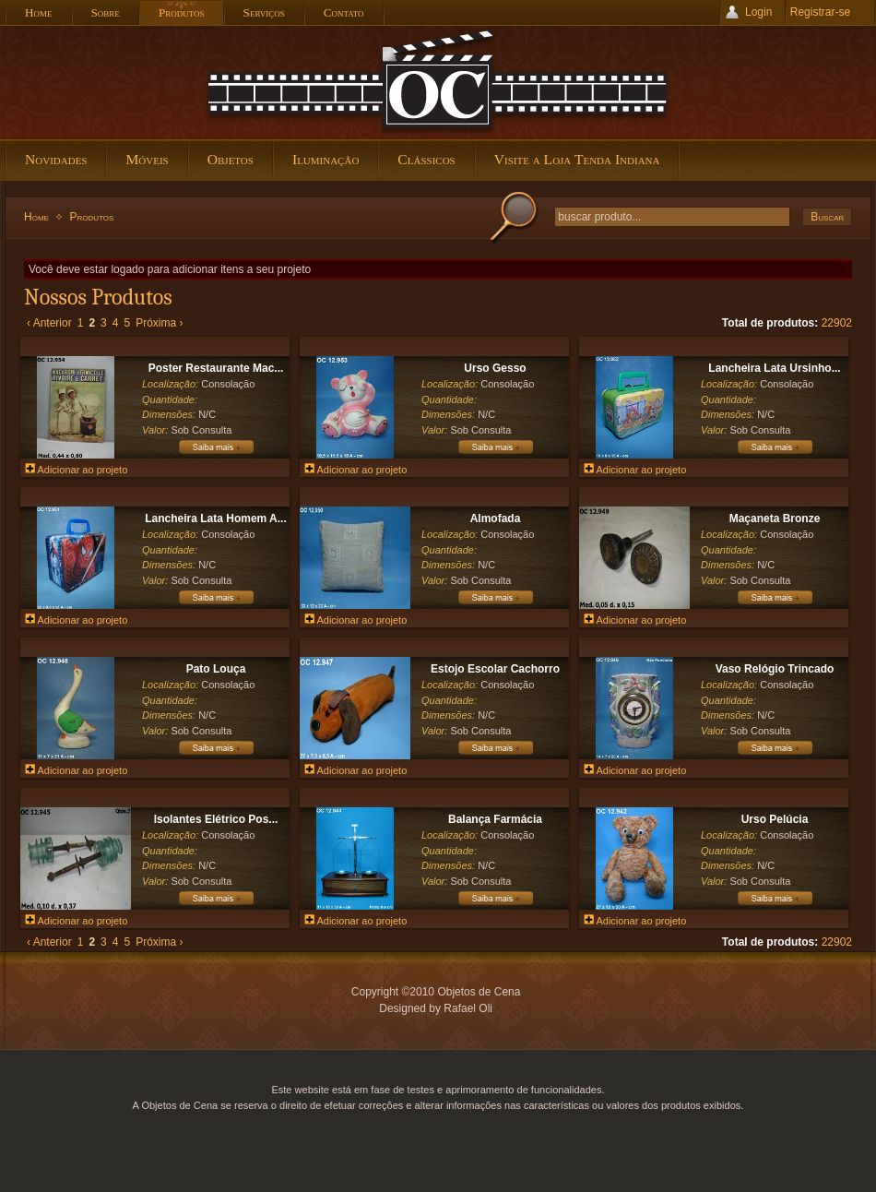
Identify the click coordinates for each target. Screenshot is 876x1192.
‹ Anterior (49, 322)
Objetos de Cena (438, 82)
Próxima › (159, 322)
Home (36, 216)
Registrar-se (820, 12)
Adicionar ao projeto (76, 469)
